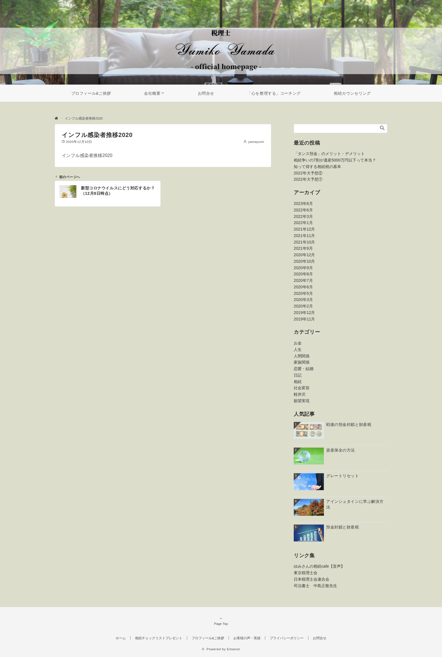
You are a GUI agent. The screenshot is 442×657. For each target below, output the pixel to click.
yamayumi (256, 141)
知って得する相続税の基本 (317, 166)
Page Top (221, 621)
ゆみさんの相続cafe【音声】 (319, 566)
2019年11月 (304, 319)
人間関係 (302, 356)
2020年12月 (304, 255)
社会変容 (302, 388)
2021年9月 (303, 248)
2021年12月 (304, 229)
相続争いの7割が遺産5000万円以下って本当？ (335, 160)
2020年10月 (304, 261)
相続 (298, 381)
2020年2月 (303, 306)
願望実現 (302, 401)
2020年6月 (303, 287)
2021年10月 (304, 242)
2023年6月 (303, 203)
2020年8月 (303, 274)
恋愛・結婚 (303, 368)
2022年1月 (303, 222)
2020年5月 (303, 293)
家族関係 (302, 362)
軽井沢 (300, 394)
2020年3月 (303, 299)
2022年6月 (303, 210)
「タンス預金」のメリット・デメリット (329, 153)
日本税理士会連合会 (311, 579)
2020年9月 (303, 268)
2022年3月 (303, 216)
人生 (298, 349)
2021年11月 (304, 235)
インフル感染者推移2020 (87, 155)
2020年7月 (303, 280)
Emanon (233, 649)
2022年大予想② (308, 173)
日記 (298, 375)
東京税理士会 (305, 572)
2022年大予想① (308, 179)
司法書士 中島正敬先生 (315, 585)
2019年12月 (304, 312)
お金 (298, 343)
